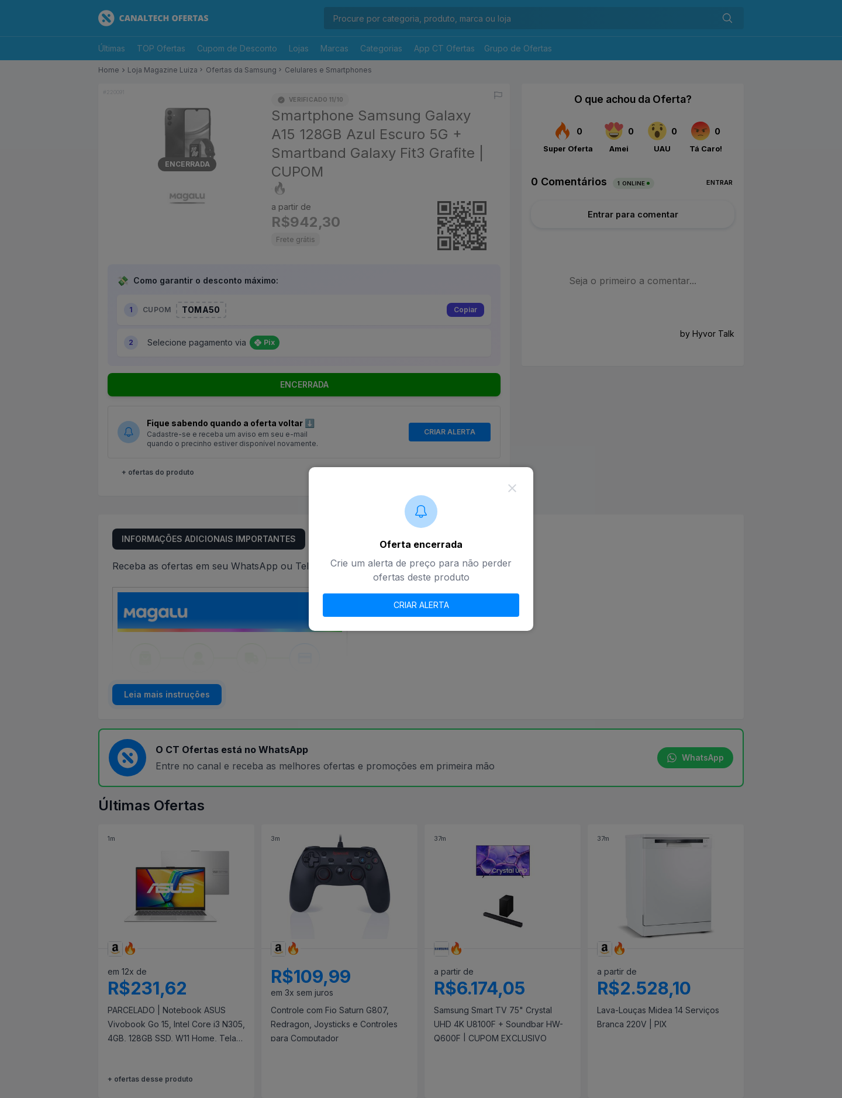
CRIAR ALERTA (421, 605)
